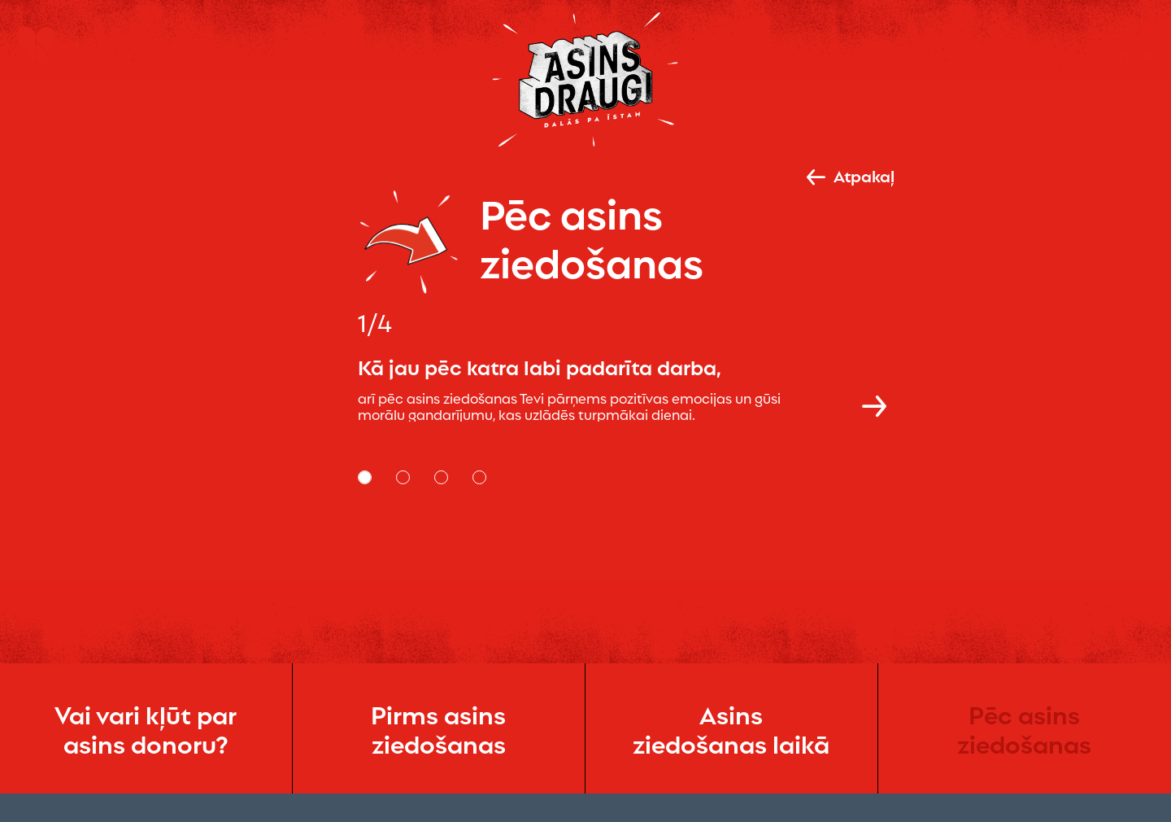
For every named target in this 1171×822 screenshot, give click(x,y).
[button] (874, 405)
